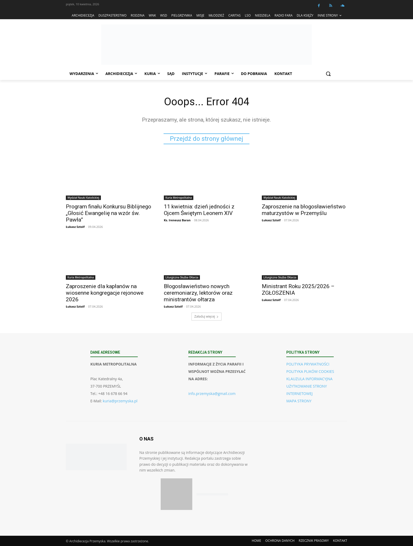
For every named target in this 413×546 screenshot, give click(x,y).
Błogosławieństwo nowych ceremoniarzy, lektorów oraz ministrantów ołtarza (198, 293)
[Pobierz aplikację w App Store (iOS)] (176, 494)
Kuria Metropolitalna (178, 197)
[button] (328, 73)
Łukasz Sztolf (75, 227)
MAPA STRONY (299, 400)
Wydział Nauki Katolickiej (83, 197)
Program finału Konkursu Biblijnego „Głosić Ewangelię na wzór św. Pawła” (108, 213)
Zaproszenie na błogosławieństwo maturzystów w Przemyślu (304, 209)
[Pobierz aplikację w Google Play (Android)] (212, 494)
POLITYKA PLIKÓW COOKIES (310, 371)
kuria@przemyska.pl (120, 400)
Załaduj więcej (206, 316)
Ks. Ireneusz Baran (177, 220)
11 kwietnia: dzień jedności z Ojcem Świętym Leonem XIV (199, 209)
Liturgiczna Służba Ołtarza (181, 277)
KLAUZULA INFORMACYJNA (309, 378)
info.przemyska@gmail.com (211, 393)
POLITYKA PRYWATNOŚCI (307, 364)
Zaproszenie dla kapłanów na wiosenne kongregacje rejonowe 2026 (105, 293)
